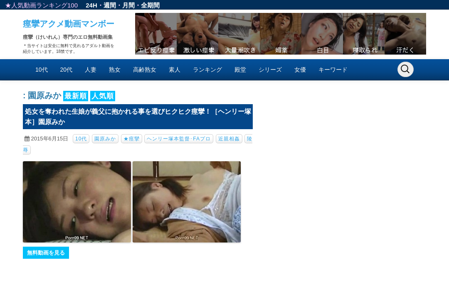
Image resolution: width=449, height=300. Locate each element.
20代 (66, 69)
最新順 (75, 96)
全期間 (150, 5)
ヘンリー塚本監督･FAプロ (179, 139)
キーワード (333, 69)
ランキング (207, 69)
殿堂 (240, 69)
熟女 (115, 69)
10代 (41, 69)
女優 (300, 69)
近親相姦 (229, 139)
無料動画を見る (46, 253)
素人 (174, 69)
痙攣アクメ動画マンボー (68, 23)
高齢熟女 (144, 69)
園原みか (105, 139)
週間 (110, 5)
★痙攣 (131, 139)
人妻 (90, 69)
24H (91, 5)
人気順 (102, 96)
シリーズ (270, 69)
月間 (128, 5)
